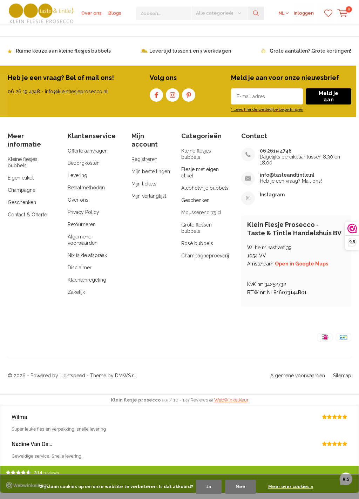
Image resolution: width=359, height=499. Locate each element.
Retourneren (82, 230)
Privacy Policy (83, 218)
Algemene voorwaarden (297, 381)
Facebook (156, 99)
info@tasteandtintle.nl (287, 180)
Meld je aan (328, 102)
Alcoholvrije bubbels (205, 193)
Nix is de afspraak (87, 261)
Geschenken (22, 208)
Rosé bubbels (197, 249)
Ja (208, 486)
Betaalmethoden (86, 193)
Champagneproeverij (205, 261)
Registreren (144, 165)
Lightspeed (72, 381)
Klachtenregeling (87, 285)
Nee (240, 486)
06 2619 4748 (276, 156)
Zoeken (256, 32)
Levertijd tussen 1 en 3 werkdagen (190, 56)
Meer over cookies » (290, 486)
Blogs (114, 31)
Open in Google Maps (301, 269)
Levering (77, 181)
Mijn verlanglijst (148, 201)
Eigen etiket (21, 183)
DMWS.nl (125, 381)
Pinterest (188, 99)
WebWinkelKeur (231, 405)
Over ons (91, 31)
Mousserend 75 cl (201, 218)
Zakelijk (76, 298)
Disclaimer (80, 273)
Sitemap (342, 381)
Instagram (172, 99)
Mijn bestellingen (150, 177)
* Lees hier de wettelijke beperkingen (267, 115)
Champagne (21, 195)
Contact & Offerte (27, 220)
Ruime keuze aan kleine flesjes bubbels (63, 56)
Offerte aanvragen (88, 156)
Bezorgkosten (84, 168)
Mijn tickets (143, 189)
